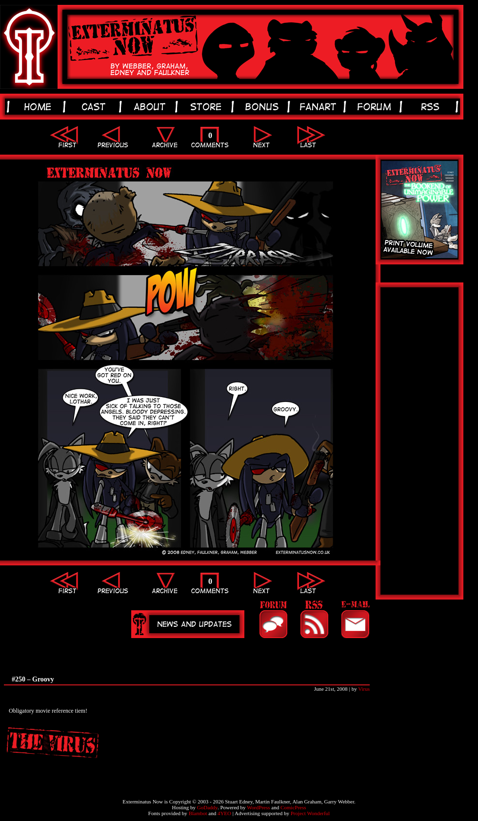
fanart (320, 107)
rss (432, 107)
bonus (264, 107)
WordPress (258, 807)
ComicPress (293, 807)
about (151, 107)
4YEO (224, 813)
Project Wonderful (310, 813)
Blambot (198, 813)
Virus (364, 689)
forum (376, 107)
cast (95, 107)
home (39, 107)
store (207, 107)
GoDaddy (207, 807)
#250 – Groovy (33, 679)
